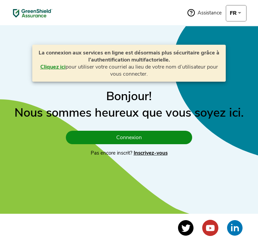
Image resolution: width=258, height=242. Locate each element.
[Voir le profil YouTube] (210, 228)
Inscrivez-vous (151, 153)
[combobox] (236, 13)
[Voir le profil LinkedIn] (234, 227)
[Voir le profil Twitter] (185, 227)
